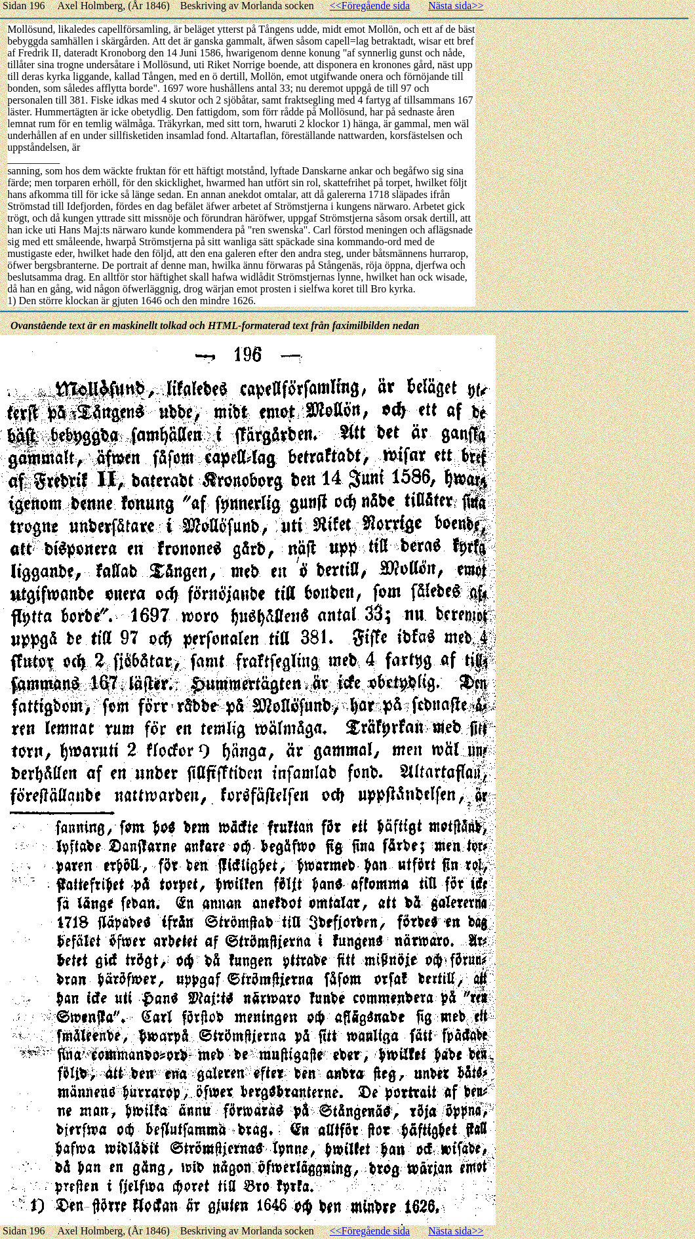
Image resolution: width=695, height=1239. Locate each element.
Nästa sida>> (455, 5)
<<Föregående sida (370, 5)
